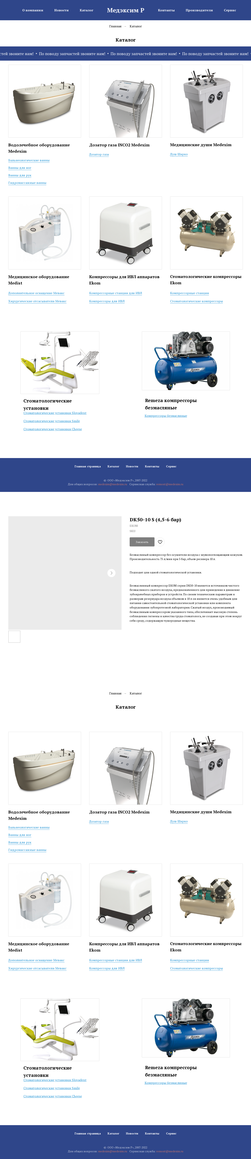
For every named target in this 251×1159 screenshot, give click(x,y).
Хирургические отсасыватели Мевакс (37, 301)
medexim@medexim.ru (112, 484)
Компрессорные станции (189, 293)
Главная (115, 26)
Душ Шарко (179, 154)
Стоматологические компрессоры (196, 301)
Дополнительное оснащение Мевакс (36, 293)
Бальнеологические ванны (29, 160)
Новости (132, 466)
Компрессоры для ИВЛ (107, 301)
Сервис (171, 466)
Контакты (152, 466)
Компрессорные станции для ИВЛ (115, 293)
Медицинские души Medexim (201, 144)
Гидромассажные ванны (27, 182)
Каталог (136, 26)
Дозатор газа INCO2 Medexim (119, 145)
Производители (199, 10)
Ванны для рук (19, 175)
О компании (32, 10)
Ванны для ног (19, 167)
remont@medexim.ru (169, 484)
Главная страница (88, 466)
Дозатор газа (99, 154)
